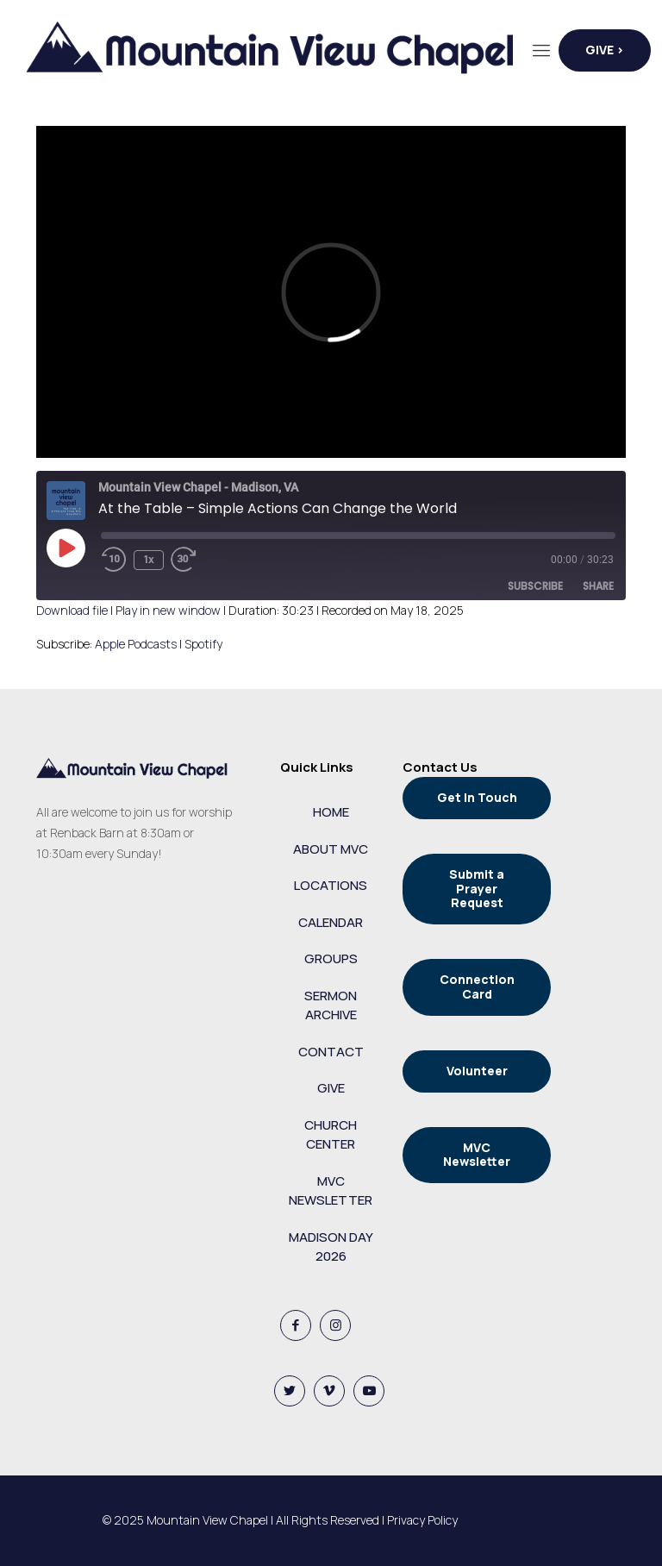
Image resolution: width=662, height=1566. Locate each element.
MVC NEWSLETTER (330, 1191)
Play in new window (168, 610)
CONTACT (331, 1052)
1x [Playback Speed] (149, 559)
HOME (331, 812)
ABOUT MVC (330, 849)
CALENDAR (330, 922)
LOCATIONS (330, 885)
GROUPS (331, 958)
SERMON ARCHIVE (330, 1005)
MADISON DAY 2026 (331, 1247)
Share (598, 586)
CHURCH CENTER (330, 1135)
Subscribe (535, 586)
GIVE (331, 1088)
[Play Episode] (65, 548)
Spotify (203, 644)
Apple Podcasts (136, 644)
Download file (72, 610)
